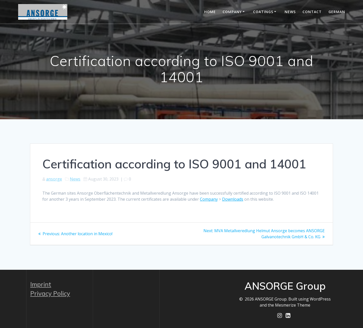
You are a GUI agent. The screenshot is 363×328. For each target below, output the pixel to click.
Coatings (263, 11)
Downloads (232, 199)
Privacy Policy (50, 293)
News (290, 11)
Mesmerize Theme (292, 305)
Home (210, 11)
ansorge (54, 179)
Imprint (40, 284)
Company (232, 11)
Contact (312, 11)
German (336, 11)
